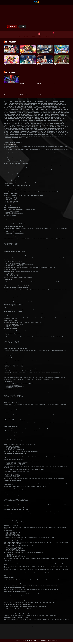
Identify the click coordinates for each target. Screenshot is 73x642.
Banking (49, 626)
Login (22, 26)
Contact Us (54, 626)
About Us (40, 626)
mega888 (5, 139)
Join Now (12, 26)
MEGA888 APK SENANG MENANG (10, 144)
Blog (59, 626)
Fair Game (45, 626)
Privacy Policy (34, 626)
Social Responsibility (17, 626)
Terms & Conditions (26, 626)
